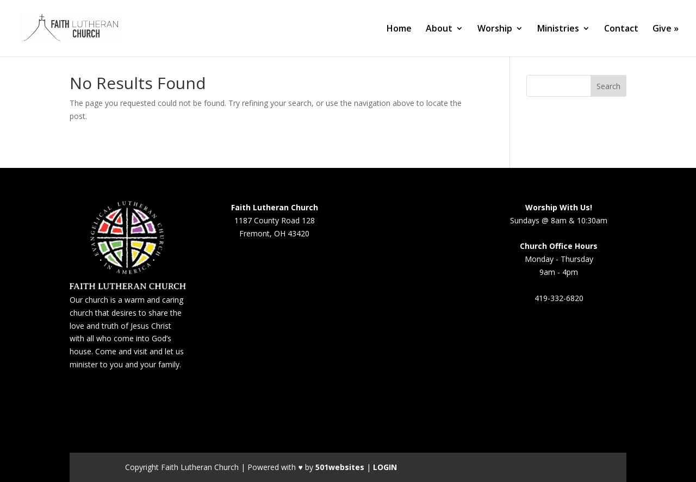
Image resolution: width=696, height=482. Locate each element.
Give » (665, 29)
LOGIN (385, 467)
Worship (494, 29)
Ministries (558, 29)
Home (399, 29)
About (439, 29)
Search (608, 86)
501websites (339, 467)
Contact (621, 29)
